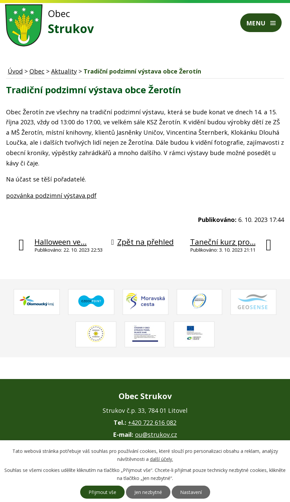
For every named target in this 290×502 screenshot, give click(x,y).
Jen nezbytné (148, 492)
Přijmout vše (102, 492)
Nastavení (191, 492)
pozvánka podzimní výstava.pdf (51, 196)
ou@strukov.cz (156, 434)
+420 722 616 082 (152, 422)
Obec (36, 71)
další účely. (161, 459)
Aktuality (64, 71)
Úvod (15, 71)
